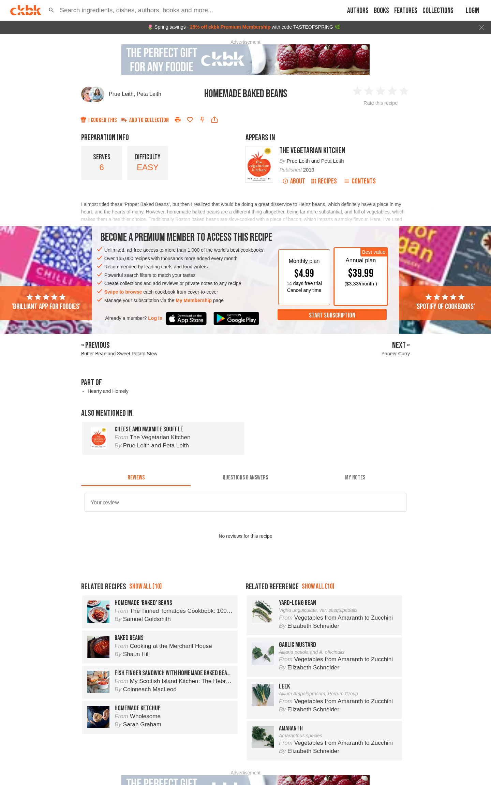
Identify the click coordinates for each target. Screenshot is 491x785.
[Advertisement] (245, 582)
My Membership (194, 300)
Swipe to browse (123, 292)
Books (381, 10)
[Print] (178, 120)
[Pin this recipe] (202, 120)
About (293, 181)
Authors (358, 10)
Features (405, 10)
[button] (51, 10)
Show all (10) (145, 617)
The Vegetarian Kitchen (312, 150)
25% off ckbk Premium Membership (230, 27)
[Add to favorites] (190, 120)
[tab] (136, 478)
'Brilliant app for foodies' (46, 302)
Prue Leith (121, 94)
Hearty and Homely (108, 391)
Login (472, 10)
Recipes (324, 181)
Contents (359, 181)
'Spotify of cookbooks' (445, 302)
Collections (437, 10)
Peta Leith (149, 94)
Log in (155, 318)
